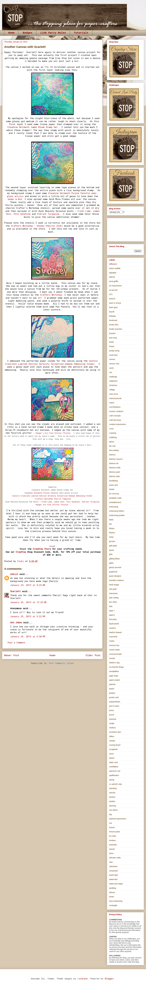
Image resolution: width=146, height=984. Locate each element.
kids (110, 606)
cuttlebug (113, 437)
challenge (113, 377)
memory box (114, 645)
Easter (111, 489)
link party (113, 619)
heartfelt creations (116, 580)
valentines (113, 866)
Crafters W (40, 499)
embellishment (115, 502)
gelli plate (113, 546)
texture (112, 827)
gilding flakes (114, 559)
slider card (113, 762)
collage (112, 390)
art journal (113, 290)
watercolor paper (116, 884)
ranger (111, 723)
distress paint (114, 472)
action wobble (115, 268)
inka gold (113, 589)
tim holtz (112, 836)
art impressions (115, 286)
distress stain (114, 476)
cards (111, 368)
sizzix (111, 754)
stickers (112, 797)
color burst (113, 394)
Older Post (93, 655)
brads (111, 342)
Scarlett (15, 591)
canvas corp (114, 364)
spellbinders (114, 775)
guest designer (115, 576)
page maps (113, 676)
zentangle (113, 905)
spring (111, 780)
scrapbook (113, 749)
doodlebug (113, 481)
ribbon (111, 736)
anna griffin (113, 281)
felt (110, 524)
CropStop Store (42, 548)
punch (111, 715)
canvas (112, 359)
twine (111, 853)
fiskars (111, 528)
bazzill (111, 312)
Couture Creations (52, 496)
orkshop (50, 499)
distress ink (113, 463)
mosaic (112, 658)
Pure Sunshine (22, 213)
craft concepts (115, 416)
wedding (112, 888)
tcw (110, 823)
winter (111, 897)
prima (111, 710)
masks (111, 641)
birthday (112, 316)
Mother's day (114, 663)
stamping (113, 788)
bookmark (113, 320)
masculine (113, 637)
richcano (82, 978)
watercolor (113, 879)
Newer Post (11, 655)
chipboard (113, 381)
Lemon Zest (59, 502)
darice (111, 442)
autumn (112, 299)
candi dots (113, 355)
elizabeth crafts (115, 498)
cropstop (112, 433)
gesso (111, 550)
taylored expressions (117, 819)
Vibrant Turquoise (48, 213)
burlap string (114, 351)
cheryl (14, 574)
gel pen (112, 541)
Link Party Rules (53, 32)
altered (112, 277)
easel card (113, 485)
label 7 (112, 611)
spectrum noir (114, 771)
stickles (112, 801)
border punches (115, 329)
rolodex (112, 741)
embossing (113, 507)
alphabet (112, 273)
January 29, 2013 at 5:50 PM (27, 636)
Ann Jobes (16, 622)
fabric (111, 520)
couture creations (116, 411)
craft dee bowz (115, 420)
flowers (112, 533)
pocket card (114, 697)
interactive (113, 593)
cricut (111, 429)
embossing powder (117, 515)
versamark (113, 871)
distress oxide (115, 468)
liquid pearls (114, 624)
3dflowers (113, 264)
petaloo (112, 693)
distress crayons (116, 459)
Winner (112, 892)
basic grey (113, 307)
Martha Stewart (115, 632)
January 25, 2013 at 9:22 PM (27, 616)
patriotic (112, 684)
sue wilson (113, 810)
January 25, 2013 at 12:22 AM (28, 602)
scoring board (114, 745)
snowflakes (113, 767)
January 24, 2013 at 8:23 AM (27, 585)
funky (111, 537)
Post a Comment (16, 642)
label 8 (112, 615)
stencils (112, 793)
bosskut (112, 333)
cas (110, 372)
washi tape (113, 875)
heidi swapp (114, 585)
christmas (113, 385)
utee (111, 862)
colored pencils (115, 398)
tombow (112, 840)
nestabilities (114, 671)
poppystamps (114, 702)
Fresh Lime (84, 211)
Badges (27, 32)
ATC (111, 294)
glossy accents (115, 567)
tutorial (112, 849)
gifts (111, 554)
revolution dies (115, 732)
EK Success (114, 494)
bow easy (113, 338)
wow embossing (115, 901)
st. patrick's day (115, 784)
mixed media (114, 650)
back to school (115, 303)
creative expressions (117, 424)
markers (112, 628)
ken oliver (113, 602)
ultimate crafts (115, 858)
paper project (114, 680)
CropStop (21, 551)
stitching (112, 806)
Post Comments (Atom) (61, 663)
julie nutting (114, 598)
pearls (111, 689)
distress (112, 455)
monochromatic (115, 654)
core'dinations (115, 407)
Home (11, 32)
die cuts (112, 446)
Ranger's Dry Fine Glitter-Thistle (53, 433)
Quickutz (112, 719)
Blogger (109, 978)
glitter (111, 563)
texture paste (114, 832)
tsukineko (113, 845)
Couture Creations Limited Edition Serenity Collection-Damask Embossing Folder (51, 362)
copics (111, 403)
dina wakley (114, 450)
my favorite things (116, 667)
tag (110, 814)
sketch (111, 758)
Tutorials (81, 32)
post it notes (114, 706)
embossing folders (116, 511)
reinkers (112, 728)
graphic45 (113, 572)
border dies (113, 325)
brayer (111, 346)
